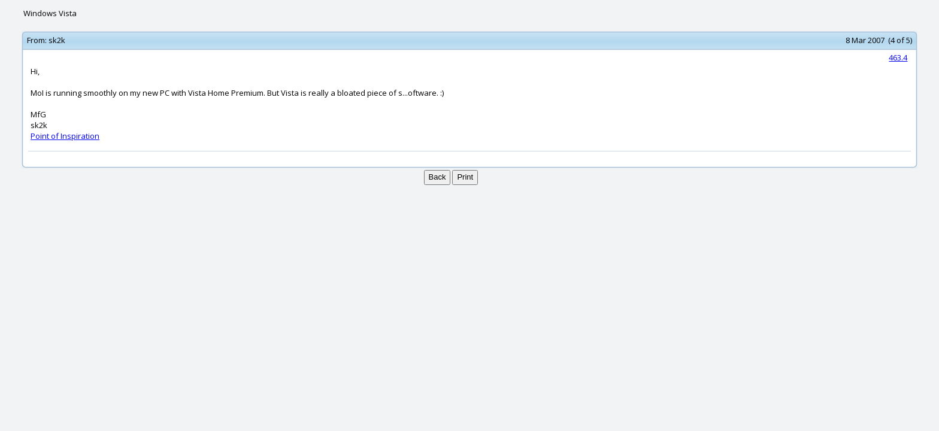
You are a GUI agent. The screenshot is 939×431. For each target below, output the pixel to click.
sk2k (57, 40)
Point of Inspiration (65, 135)
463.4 (898, 57)
